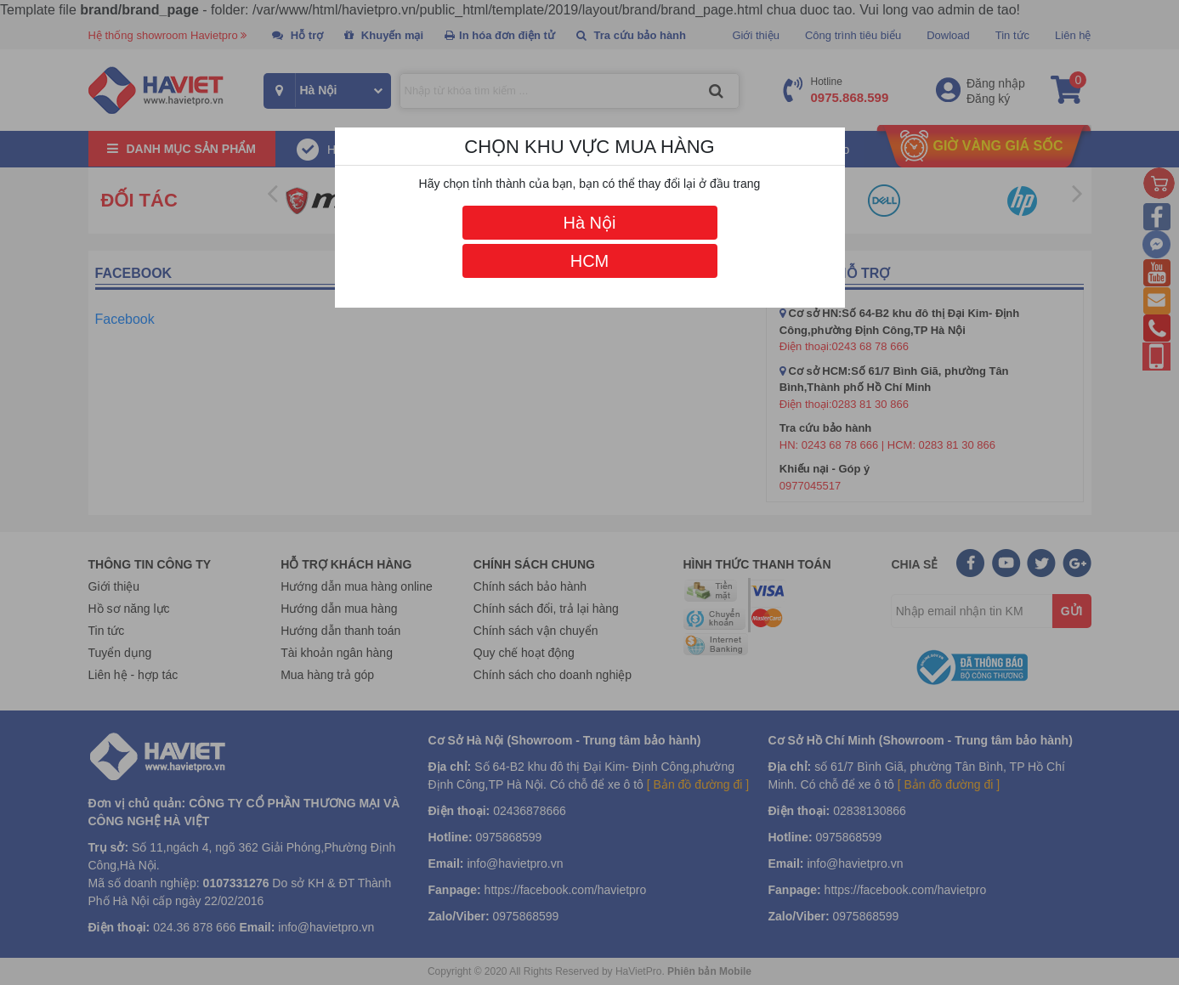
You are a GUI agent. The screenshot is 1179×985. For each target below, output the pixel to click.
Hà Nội (589, 222)
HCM (589, 261)
